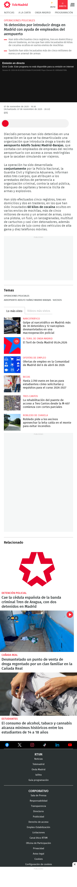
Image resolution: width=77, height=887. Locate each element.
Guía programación (39, 780)
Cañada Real (10, 655)
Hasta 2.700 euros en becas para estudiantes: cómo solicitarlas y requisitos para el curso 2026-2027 (12, 383)
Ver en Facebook (7, 745)
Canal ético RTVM (39, 838)
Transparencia (38, 806)
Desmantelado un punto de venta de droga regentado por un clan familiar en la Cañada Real (37, 631)
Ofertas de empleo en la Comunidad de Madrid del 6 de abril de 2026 (12, 364)
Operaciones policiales (19, 20)
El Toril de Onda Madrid (38, 338)
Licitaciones (38, 832)
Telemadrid (38, 764)
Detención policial (14, 593)
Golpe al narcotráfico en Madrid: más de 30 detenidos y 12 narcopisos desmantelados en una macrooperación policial (12, 325)
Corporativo (38, 791)
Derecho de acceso (38, 822)
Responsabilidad (38, 801)
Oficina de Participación (38, 843)
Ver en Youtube (70, 745)
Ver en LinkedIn (57, 745)
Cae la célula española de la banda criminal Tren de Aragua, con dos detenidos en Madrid (37, 569)
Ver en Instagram (32, 745)
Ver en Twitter (20, 745)
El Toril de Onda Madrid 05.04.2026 (12, 345)
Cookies (38, 859)
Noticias (9, 12)
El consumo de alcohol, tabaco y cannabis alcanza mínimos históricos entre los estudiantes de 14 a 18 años (38, 694)
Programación (64, 12)
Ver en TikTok (45, 745)
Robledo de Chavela (35, 415)
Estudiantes (10, 718)
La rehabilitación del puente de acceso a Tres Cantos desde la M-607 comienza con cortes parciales (12, 403)
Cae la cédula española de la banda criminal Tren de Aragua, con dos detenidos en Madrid (31, 602)
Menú (72, 4)
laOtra (38, 775)
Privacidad (38, 848)
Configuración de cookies (38, 864)
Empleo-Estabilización (38, 827)
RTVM (38, 754)
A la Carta (25, 12)
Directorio (38, 811)
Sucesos (57, 300)
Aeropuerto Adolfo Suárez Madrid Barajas (27, 300)
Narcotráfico (31, 318)
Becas (26, 377)
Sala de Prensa (38, 795)
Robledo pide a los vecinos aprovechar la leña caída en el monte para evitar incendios (12, 422)
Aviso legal (38, 854)
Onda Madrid (43, 12)
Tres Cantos (30, 396)
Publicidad (38, 817)
